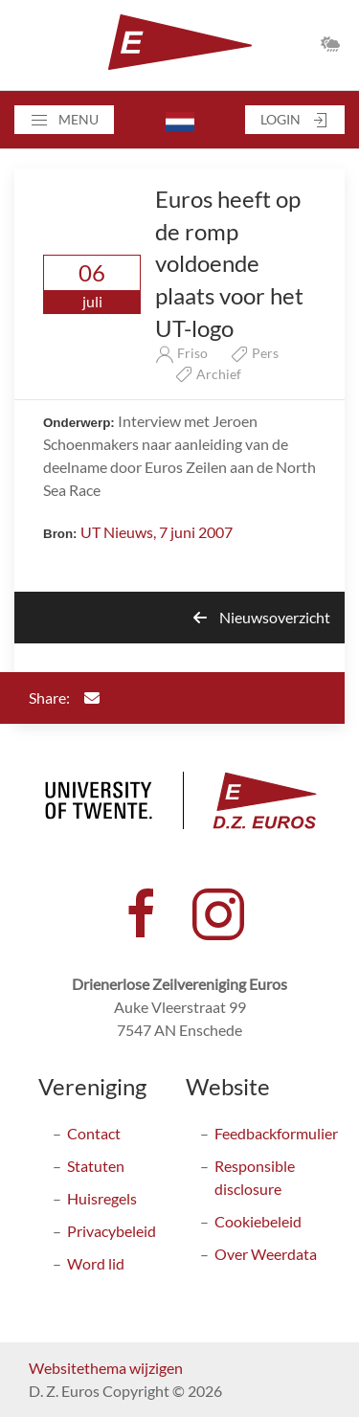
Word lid (95, 1263)
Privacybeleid (111, 1231)
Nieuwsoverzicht (261, 617)
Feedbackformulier (276, 1133)
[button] (64, 119)
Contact (94, 1133)
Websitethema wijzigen (106, 1368)
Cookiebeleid (258, 1221)
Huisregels (102, 1198)
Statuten (95, 1166)
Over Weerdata (265, 1254)
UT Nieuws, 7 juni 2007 (156, 532)
